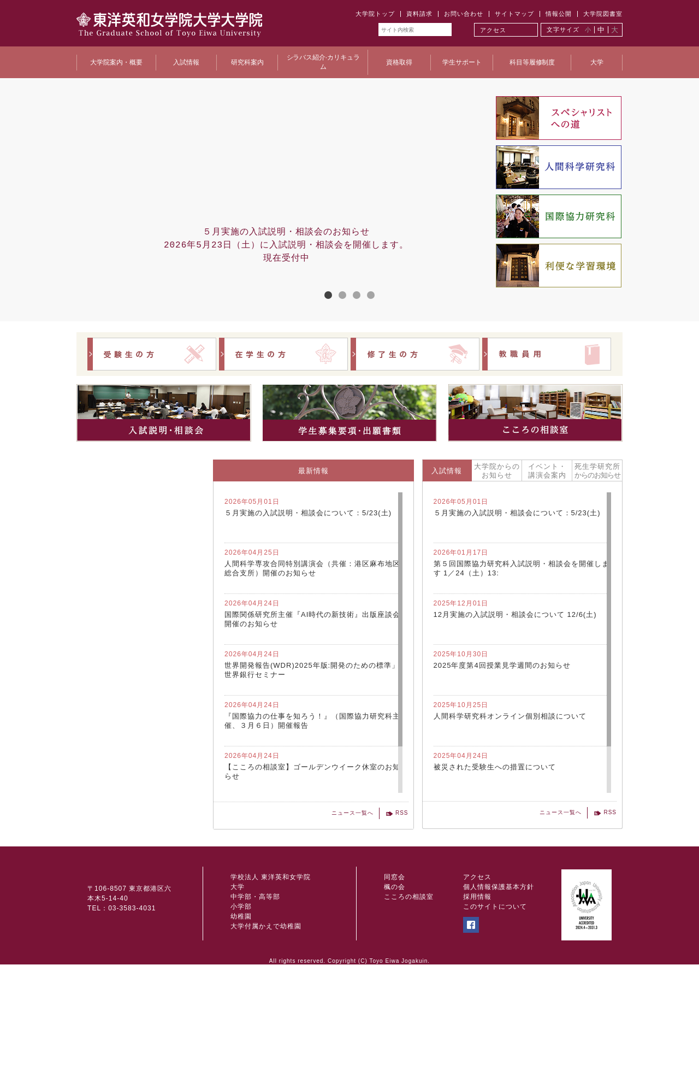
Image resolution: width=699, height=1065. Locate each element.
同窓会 (394, 977)
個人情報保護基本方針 (498, 988)
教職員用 (546, 354)
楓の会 (394, 988)
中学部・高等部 (255, 998)
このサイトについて (495, 1007)
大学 (237, 988)
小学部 (241, 1007)
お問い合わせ (463, 13)
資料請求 (419, 13)
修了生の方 (415, 354)
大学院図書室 (603, 13)
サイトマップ (514, 13)
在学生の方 (283, 354)
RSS (401, 813)
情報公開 (559, 13)
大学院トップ (375, 13)
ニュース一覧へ (352, 813)
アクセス (493, 30)
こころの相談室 (409, 998)
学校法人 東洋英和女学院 (270, 977)
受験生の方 (151, 354)
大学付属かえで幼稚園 (265, 1027)
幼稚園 (241, 1017)
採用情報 (477, 998)
